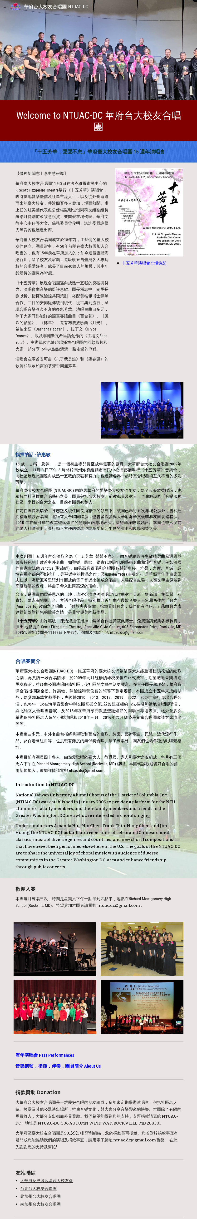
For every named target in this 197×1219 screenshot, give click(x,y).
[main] (98, 121)
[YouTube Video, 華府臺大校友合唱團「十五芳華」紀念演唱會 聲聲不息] (55, 410)
